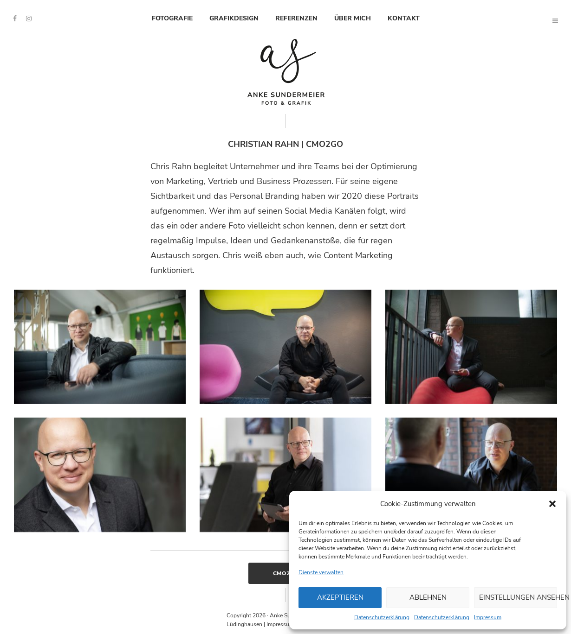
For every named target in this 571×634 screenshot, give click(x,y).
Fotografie (172, 18)
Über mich (352, 18)
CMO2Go (285, 573)
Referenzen (296, 18)
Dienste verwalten (321, 572)
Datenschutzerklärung (381, 617)
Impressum (487, 617)
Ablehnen (428, 597)
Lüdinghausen (244, 624)
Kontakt (404, 18)
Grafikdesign (234, 18)
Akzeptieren (340, 597)
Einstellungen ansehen (518, 597)
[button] (552, 503)
